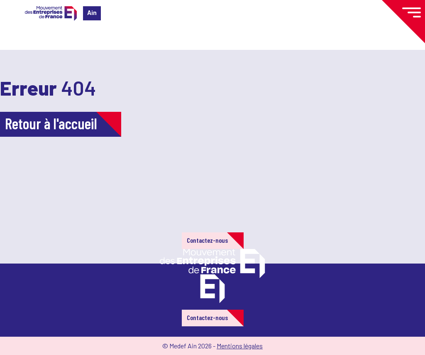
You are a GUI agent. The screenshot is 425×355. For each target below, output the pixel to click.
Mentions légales (240, 346)
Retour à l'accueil (51, 123)
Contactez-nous (207, 240)
